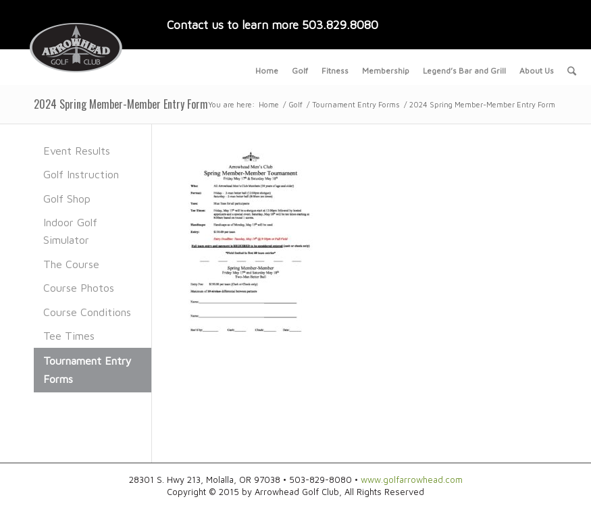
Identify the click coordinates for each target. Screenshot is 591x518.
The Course (71, 264)
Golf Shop (67, 198)
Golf (295, 104)
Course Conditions (87, 312)
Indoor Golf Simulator (70, 231)
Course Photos (78, 288)
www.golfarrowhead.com (412, 479)
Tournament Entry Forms (356, 104)
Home (269, 104)
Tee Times (69, 336)
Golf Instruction (81, 174)
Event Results (76, 151)
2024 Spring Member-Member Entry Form (121, 104)
